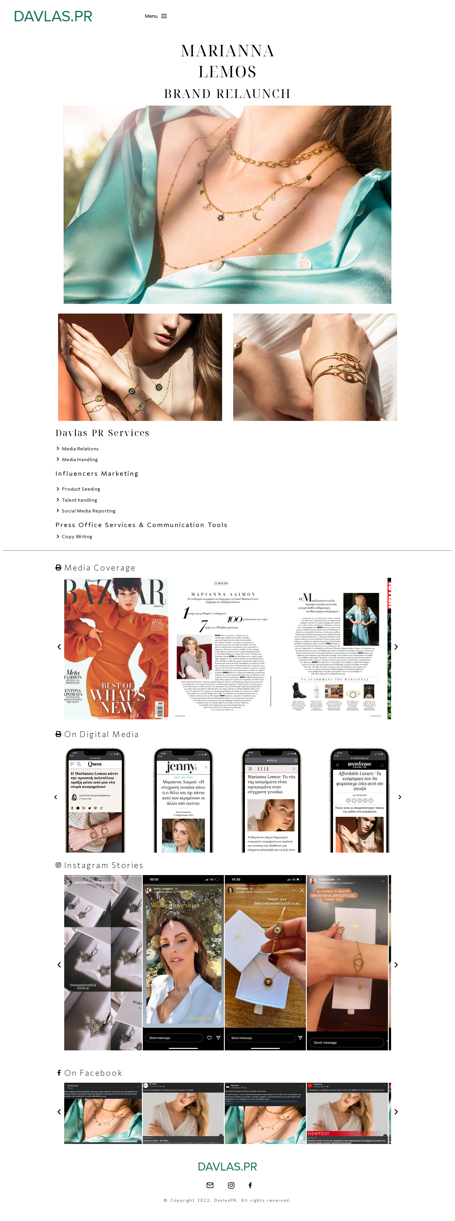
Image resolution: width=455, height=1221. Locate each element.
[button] (59, 758)
